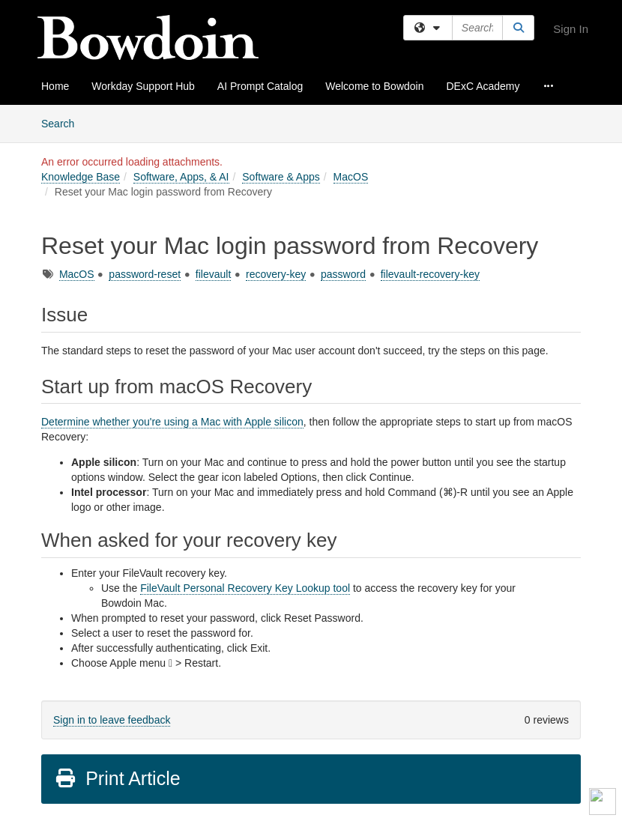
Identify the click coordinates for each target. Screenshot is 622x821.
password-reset (145, 274)
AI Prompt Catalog (260, 86)
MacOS (351, 177)
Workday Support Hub (142, 86)
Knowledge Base (80, 177)
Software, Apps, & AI (181, 177)
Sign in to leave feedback (111, 720)
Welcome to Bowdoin (374, 86)
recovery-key (276, 274)
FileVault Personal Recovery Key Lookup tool (245, 588)
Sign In (570, 28)
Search (63, 122)
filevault (213, 274)
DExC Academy (482, 86)
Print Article (117, 778)
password (343, 274)
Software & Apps (281, 177)
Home (55, 86)
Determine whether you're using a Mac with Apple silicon (172, 422)
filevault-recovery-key (430, 274)
